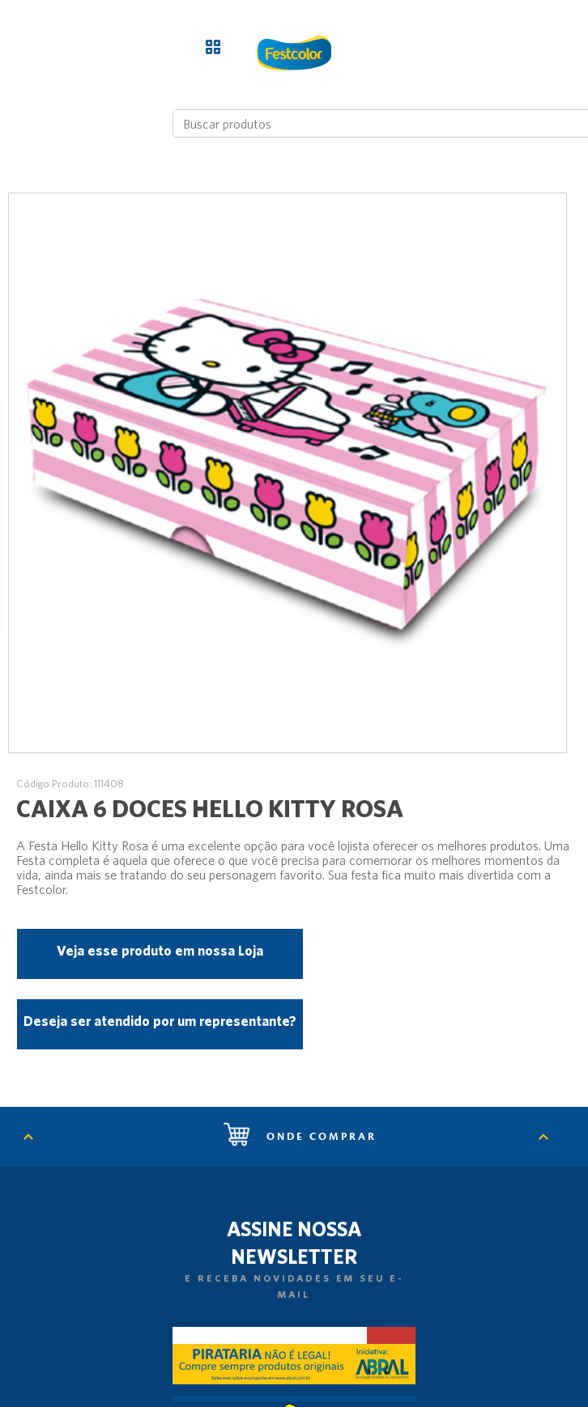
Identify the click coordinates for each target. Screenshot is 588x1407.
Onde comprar (300, 1136)
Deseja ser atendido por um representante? (159, 1020)
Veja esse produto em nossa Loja (160, 950)
